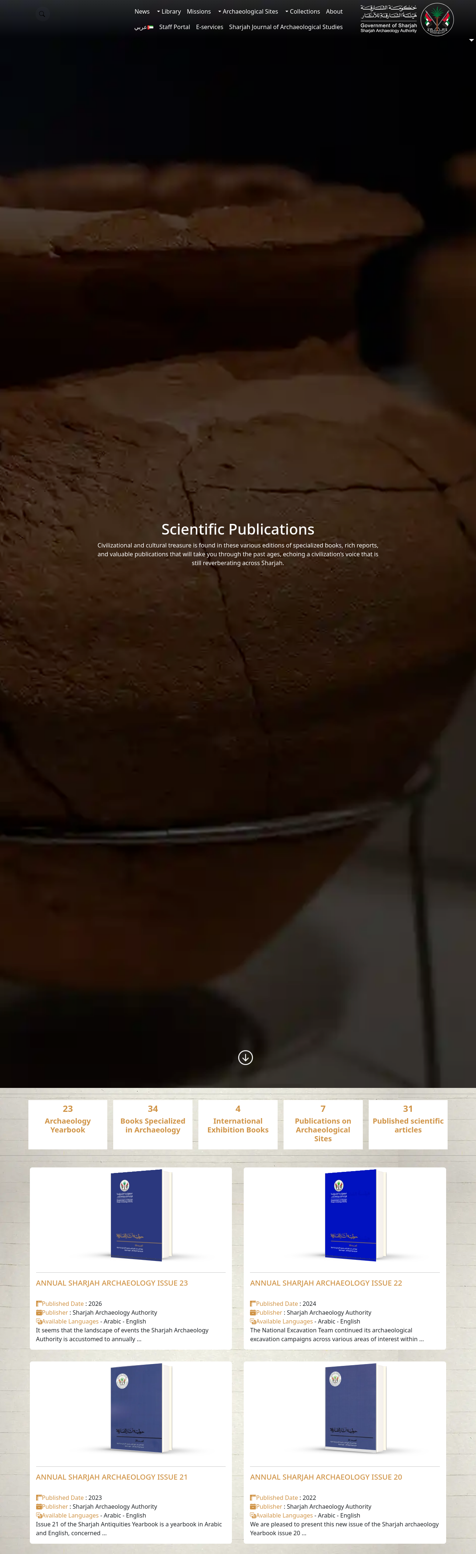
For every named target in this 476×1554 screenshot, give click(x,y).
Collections (304, 11)
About (334, 11)
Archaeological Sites (249, 11)
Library (170, 11)
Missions (199, 11)
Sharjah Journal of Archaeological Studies (286, 27)
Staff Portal (174, 27)
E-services (209, 27)
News (142, 11)
